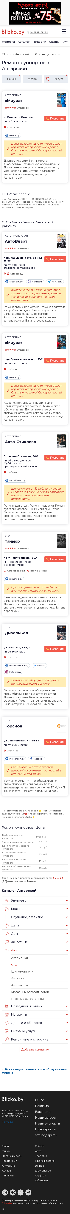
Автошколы (19, 985)
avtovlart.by (14, 281)
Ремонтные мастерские (27, 1039)
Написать (35, 281)
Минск (6, 1150)
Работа (39, 1146)
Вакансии (43, 1112)
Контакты (7, 1121)
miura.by (12, 135)
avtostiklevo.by (15, 480)
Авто (11, 950)
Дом (11, 934)
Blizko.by (7, 1203)
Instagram (13, 671)
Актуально (8, 1165)
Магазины (16, 1015)
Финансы (8, 1175)
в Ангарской (21, 54)
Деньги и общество (23, 1023)
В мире (39, 1165)
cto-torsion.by (14, 758)
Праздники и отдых (23, 1006)
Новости (8, 41)
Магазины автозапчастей (30, 992)
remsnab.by (13, 578)
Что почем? (9, 1160)
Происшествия (45, 1160)
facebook (36, 758)
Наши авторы (45, 1117)
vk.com (39, 665)
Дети (12, 925)
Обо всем (41, 1180)
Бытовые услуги (20, 1031)
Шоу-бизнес (43, 1170)
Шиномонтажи (22, 971)
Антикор (17, 978)
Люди (5, 1146)
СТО (5, 54)
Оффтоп (40, 1175)
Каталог (24, 41)
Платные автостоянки (27, 998)
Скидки (55, 41)
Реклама (42, 1106)
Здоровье (16, 901)
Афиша (6, 1170)
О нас (39, 1100)
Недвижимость (11, 1155)
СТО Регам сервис (16, 194)
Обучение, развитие (24, 917)
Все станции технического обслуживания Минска (34, 1071)
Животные (16, 942)
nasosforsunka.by (16, 665)
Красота (14, 909)
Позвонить (57, 118)
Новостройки (45, 1129)
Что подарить (46, 1135)
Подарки (39, 41)
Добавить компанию (35, 1049)
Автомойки (19, 958)
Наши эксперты (47, 1123)
